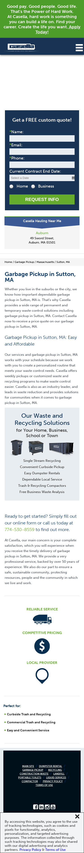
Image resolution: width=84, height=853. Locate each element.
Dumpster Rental (50, 766)
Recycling (55, 770)
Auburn (42, 233)
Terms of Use (44, 785)
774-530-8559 (19, 529)
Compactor (30, 781)
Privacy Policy (53, 781)
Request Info (42, 199)
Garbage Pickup (32, 770)
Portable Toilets (29, 777)
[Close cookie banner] (77, 816)
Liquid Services (56, 777)
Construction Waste (34, 773)
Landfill (59, 773)
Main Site (28, 766)
